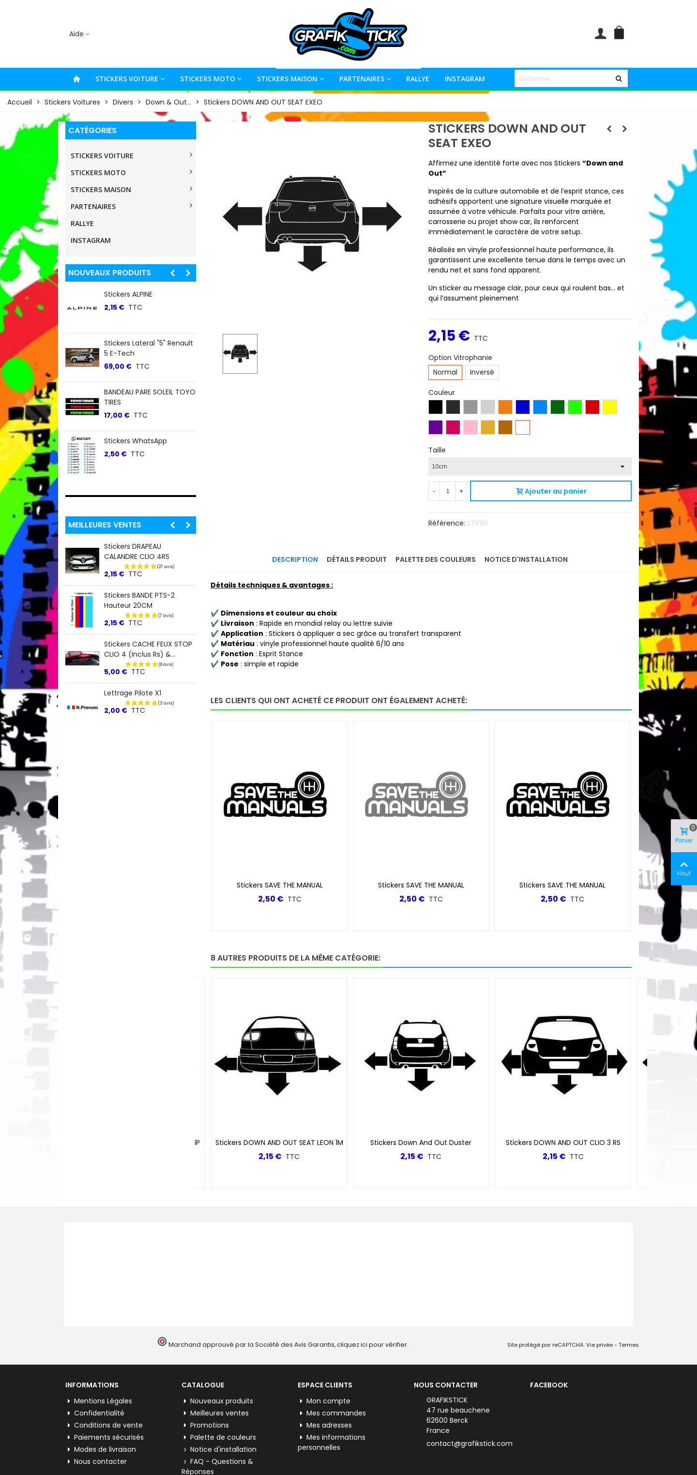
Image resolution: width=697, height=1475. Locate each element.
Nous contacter (96, 1442)
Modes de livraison (100, 1430)
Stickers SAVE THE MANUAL (280, 866)
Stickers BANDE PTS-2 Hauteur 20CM (139, 600)
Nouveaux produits (109, 272)
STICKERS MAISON (287, 78)
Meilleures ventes (104, 524)
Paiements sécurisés (104, 1418)
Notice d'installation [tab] (526, 559)
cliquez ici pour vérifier (372, 1325)
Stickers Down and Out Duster (420, 1123)
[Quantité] (447, 491)
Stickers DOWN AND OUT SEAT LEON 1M (279, 1123)
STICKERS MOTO (207, 78)
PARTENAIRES (361, 78)
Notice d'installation (219, 1430)
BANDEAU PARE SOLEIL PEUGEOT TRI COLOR (138, 397)
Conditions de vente (104, 1406)
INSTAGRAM (465, 78)
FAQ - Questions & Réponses (217, 1447)
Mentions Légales (98, 1382)
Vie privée (599, 1325)
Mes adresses (325, 1406)
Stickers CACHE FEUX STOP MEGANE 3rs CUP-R (148, 299)
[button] (172, 273)
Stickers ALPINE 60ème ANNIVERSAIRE (141, 446)
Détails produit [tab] (357, 559)
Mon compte (324, 1382)
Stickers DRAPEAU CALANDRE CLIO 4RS (136, 551)
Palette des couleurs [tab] (435, 559)
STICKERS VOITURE (126, 78)
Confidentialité (94, 1394)
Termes (629, 1325)
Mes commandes (332, 1394)
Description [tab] (295, 559)
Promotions (205, 1406)
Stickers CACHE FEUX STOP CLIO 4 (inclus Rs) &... (148, 649)
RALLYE (417, 78)
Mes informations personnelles (331, 1423)
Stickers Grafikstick (135, 343)
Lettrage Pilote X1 (132, 693)
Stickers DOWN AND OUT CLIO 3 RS (563, 1123)
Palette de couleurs (219, 1418)
